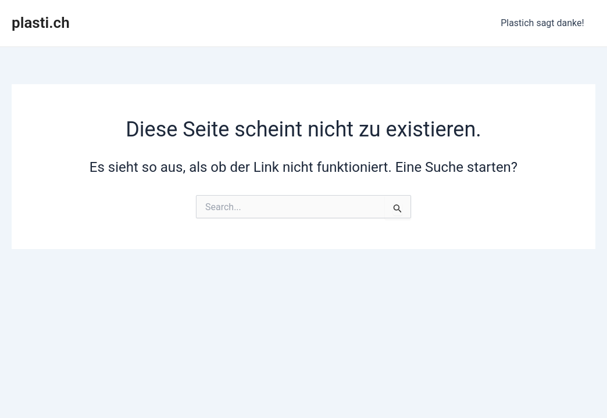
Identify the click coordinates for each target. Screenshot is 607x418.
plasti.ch (41, 22)
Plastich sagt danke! (545, 22)
